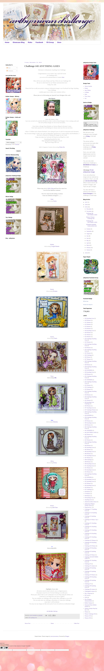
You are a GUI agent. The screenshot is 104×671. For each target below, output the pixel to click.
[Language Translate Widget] (14, 142)
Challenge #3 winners (90, 566)
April (87, 243)
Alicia (52, 461)
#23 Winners (88, 342)
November (89, 211)
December (89, 209)
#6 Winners (87, 491)
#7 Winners (87, 493)
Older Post (76, 623)
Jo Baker (87, 92)
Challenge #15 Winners (90, 540)
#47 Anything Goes (89, 455)
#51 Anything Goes (89, 465)
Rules (30, 42)
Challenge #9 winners (90, 589)
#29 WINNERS (88, 370)
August (88, 233)
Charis (55, 338)
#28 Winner (87, 364)
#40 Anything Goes (89, 422)
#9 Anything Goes (89, 497)
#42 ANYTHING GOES (91, 432)
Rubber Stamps (88, 603)
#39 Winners (88, 421)
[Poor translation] (5, 648)
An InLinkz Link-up (52, 611)
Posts (8, 67)
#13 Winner (87, 326)
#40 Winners (88, 425)
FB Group (50, 42)
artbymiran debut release (91, 501)
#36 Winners (88, 405)
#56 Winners (88, 487)
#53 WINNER (88, 477)
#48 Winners (88, 461)
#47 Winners (88, 457)
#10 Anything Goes (89, 318)
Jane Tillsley (88, 90)
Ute (85, 98)
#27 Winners (88, 359)
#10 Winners (88, 320)
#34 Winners (88, 394)
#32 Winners (88, 385)
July (87, 236)
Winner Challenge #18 (90, 614)
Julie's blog (50, 188)
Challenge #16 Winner (90, 546)
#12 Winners (88, 324)
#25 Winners (88, 353)
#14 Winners (88, 328)
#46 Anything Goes (89, 451)
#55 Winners (88, 483)
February (88, 247)
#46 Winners (88, 453)
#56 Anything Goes (89, 485)
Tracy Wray (87, 96)
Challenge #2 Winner (90, 555)
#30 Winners (88, 374)
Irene (52, 199)
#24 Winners (88, 347)
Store (59, 42)
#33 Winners (88, 389)
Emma (86, 88)
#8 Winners (87, 495)
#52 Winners (88, 471)
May (87, 240)
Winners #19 (88, 616)
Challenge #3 (88, 563)
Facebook (39, 42)
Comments (10, 70)
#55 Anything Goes (89, 481)
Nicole (52, 289)
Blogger (67, 636)
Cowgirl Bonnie (55, 246)
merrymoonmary (55, 636)
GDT (86, 597)
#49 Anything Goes (89, 463)
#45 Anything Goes (32, 617)
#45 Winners (88, 449)
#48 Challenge (88, 459)
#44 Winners (88, 445)
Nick (86, 94)
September (89, 231)
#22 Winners (88, 336)
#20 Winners (88, 332)
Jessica (52, 505)
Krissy (55, 462)
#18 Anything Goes (89, 330)
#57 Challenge (88, 489)
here (63, 77)
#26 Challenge (88, 355)
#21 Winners (88, 334)
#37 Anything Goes (89, 407)
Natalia (55, 201)
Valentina (55, 422)
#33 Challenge (88, 387)
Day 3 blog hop (88, 593)
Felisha (52, 244)
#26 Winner (87, 357)
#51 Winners (88, 467)
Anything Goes (88, 499)
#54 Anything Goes (89, 479)
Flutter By (62, 147)
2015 (86, 207)
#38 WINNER (88, 415)
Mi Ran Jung (85, 301)
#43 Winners (88, 440)
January (88, 250)
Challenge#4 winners (90, 591)
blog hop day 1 (88, 507)
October (88, 229)
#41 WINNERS (88, 430)
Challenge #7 (88, 583)
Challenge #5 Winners (90, 574)
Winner (86, 611)
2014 (86, 252)
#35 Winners (88, 400)
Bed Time (55, 507)
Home (7, 42)
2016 (86, 204)
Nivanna (55, 291)
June (87, 238)
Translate (15, 144)
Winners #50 (88, 618)
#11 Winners (88, 322)
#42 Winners (88, 434)
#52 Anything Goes (89, 469)
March (88, 245)
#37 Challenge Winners (90, 410)
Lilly (55, 378)
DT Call (87, 595)
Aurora (52, 336)
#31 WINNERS (88, 379)
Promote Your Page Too (87, 304)
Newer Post (27, 623)
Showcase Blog (19, 42)
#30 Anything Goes (89, 372)
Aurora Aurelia (88, 86)
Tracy (52, 376)
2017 (86, 202)
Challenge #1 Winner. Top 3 (91, 519)
